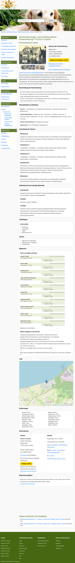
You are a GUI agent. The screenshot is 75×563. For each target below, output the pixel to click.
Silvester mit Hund (41, 545)
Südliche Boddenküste (8, 124)
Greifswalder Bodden (8, 118)
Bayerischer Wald (23, 548)
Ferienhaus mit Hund (42, 543)
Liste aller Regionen (60, 545)
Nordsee (21, 543)
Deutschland (5, 86)
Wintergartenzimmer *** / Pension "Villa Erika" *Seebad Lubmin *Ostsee (43, 519)
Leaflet (55, 405)
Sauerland (21, 553)
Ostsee (3, 109)
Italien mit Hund (4, 545)
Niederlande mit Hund (5, 548)
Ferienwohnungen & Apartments (7, 72)
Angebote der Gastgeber (8, 49)
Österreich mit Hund (5, 543)
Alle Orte (4, 133)
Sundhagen (4, 145)
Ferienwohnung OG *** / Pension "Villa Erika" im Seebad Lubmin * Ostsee (44, 524)
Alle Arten (4, 65)
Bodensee (21, 545)
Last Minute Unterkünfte (8, 46)
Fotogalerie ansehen (55, 66)
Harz (20, 556)
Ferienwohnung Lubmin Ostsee (56, 459)
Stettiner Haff (8, 121)
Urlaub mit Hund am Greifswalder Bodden (31, 73)
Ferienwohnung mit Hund (43, 540)
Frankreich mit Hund (5, 551)
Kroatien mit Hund (5, 556)
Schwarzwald (22, 551)
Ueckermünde (5, 148)
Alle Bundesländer (6, 94)
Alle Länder (4, 83)
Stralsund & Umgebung (7, 114)
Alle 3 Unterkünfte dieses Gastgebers (60, 69)
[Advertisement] (46, 500)
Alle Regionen (5, 106)
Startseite (4, 40)
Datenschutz (58, 548)
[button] (46, 382)
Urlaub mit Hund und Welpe (7, 53)
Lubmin (3, 139)
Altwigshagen (5, 136)
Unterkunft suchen (6, 43)
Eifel (20, 558)
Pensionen (4, 76)
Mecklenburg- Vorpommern (5, 98)
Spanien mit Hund (5, 553)
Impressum (58, 543)
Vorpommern (7, 112)
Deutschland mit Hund (6, 540)
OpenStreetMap (63, 405)
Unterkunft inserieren (7, 57)
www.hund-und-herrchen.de (28, 471)
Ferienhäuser (5, 68)
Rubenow (4, 142)
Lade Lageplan (46, 383)
